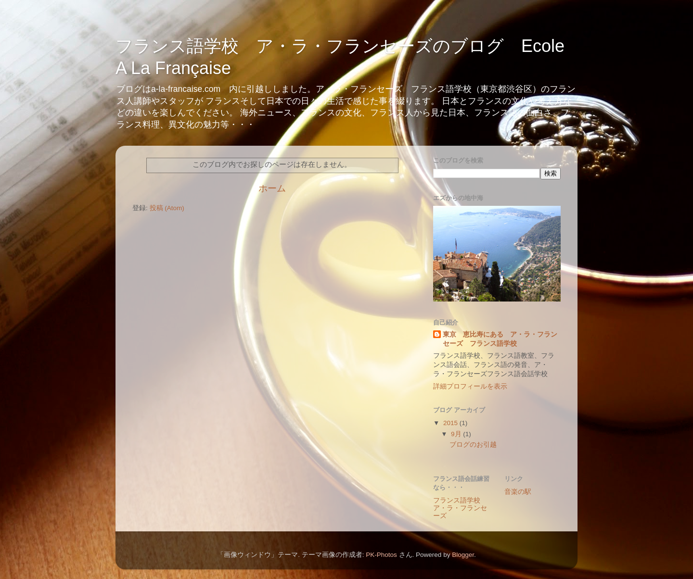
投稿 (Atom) (167, 208)
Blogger (463, 554)
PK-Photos (381, 554)
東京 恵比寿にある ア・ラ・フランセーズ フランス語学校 (500, 339)
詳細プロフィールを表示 (470, 386)
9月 (457, 434)
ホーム (272, 188)
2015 (451, 423)
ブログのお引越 (473, 444)
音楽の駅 (517, 491)
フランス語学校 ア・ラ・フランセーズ (460, 508)
